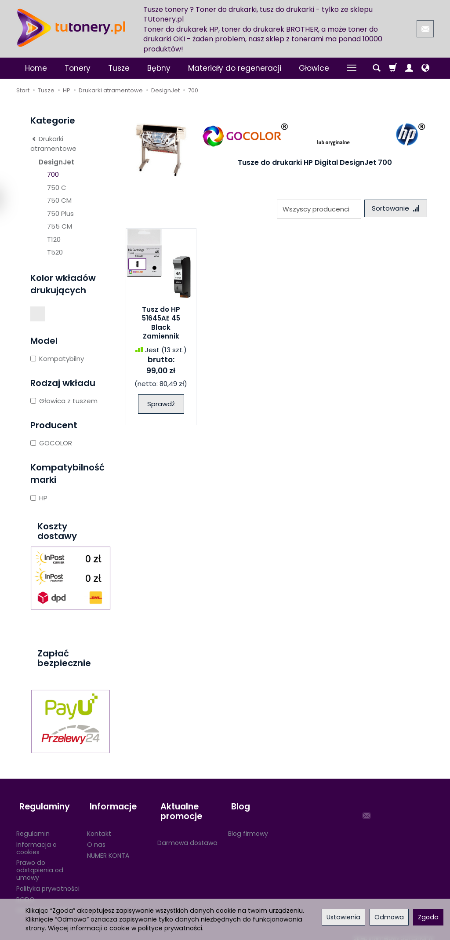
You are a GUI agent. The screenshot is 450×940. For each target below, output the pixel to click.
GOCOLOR (51, 443)
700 (53, 174)
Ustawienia (343, 917)
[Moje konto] (409, 68)
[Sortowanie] (394, 209)
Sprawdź (161, 405)
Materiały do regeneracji (234, 68)
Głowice (314, 68)
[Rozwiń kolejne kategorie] (351, 68)
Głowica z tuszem (64, 400)
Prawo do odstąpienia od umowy (39, 863)
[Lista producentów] (316, 209)
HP (38, 498)
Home (36, 68)
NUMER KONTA (108, 848)
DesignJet (56, 162)
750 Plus (60, 213)
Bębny (159, 68)
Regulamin (33, 826)
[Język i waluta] (425, 68)
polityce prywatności (170, 928)
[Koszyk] (393, 68)
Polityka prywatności (48, 881)
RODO (25, 892)
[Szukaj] (376, 68)
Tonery (78, 68)
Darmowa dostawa (187, 835)
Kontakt (99, 826)
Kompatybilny (57, 358)
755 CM (59, 226)
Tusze (119, 68)
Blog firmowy (248, 826)
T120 (54, 239)
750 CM (59, 200)
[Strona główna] (71, 28)
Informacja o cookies (36, 841)
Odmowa (389, 917)
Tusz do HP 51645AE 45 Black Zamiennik (161, 324)
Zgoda (428, 917)
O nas (96, 837)
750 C (56, 187)
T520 (55, 252)
